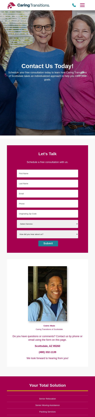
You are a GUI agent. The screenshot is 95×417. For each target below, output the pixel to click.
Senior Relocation (47, 398)
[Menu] (82, 5)
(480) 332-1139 (47, 352)
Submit (48, 243)
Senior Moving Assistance (47, 405)
